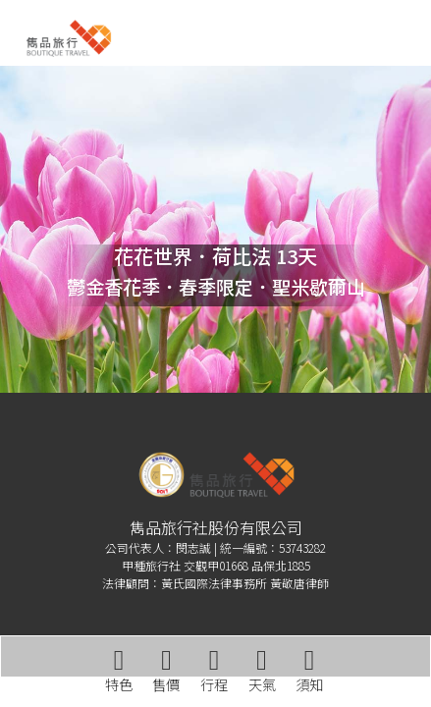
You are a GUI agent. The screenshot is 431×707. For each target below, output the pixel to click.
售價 (166, 670)
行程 (214, 670)
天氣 (262, 670)
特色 (119, 670)
